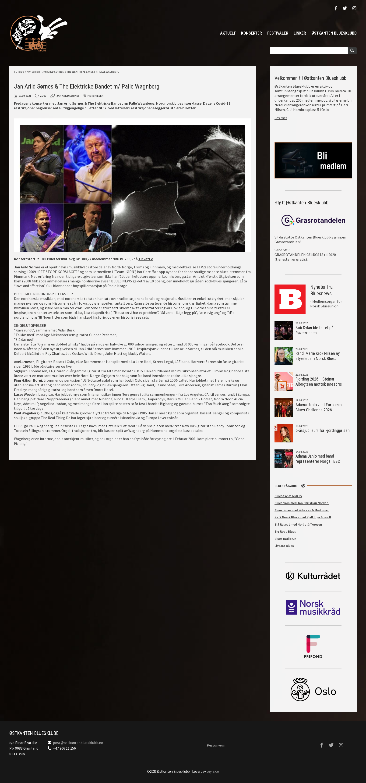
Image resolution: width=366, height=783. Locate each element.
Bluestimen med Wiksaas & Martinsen (301, 510)
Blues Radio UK (285, 539)
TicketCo (145, 258)
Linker (300, 33)
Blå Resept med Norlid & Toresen (298, 524)
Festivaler (277, 33)
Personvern (216, 745)
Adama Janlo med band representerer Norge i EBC (318, 459)
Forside (19, 71)
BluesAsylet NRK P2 (288, 496)
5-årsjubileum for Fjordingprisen (323, 430)
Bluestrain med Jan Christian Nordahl (301, 503)
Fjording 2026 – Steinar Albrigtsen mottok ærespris (319, 382)
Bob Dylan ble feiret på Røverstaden (314, 330)
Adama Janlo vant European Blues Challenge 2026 (319, 407)
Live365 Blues (284, 546)
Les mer (280, 117)
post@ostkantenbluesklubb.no (78, 742)
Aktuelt (228, 33)
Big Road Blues (285, 531)
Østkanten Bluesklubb (38, 33)
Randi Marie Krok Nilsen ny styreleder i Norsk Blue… (318, 356)
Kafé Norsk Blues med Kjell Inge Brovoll (302, 517)
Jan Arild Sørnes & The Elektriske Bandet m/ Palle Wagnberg (80, 71)
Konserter (251, 33)
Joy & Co (213, 771)
